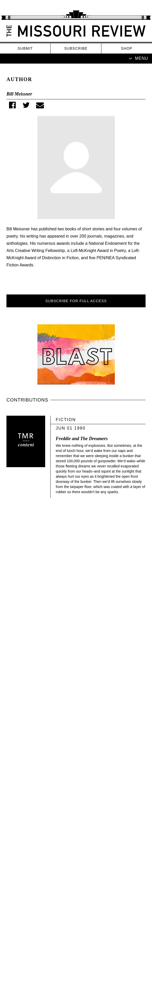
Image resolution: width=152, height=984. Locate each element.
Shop (126, 48)
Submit (25, 48)
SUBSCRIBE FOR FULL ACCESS (76, 301)
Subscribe (75, 48)
